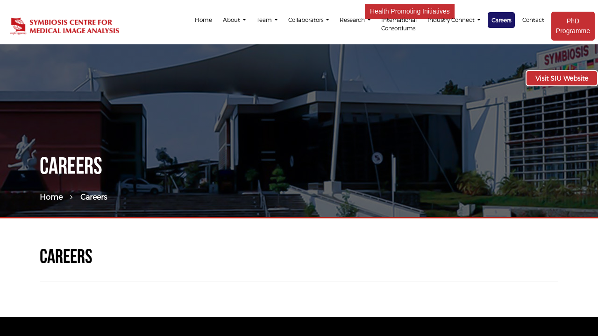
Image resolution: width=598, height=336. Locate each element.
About (232, 19)
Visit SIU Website (561, 78)
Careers (501, 20)
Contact (533, 19)
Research (353, 19)
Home (203, 19)
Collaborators (306, 19)
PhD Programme (573, 26)
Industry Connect (451, 19)
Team (264, 19)
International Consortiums (399, 23)
